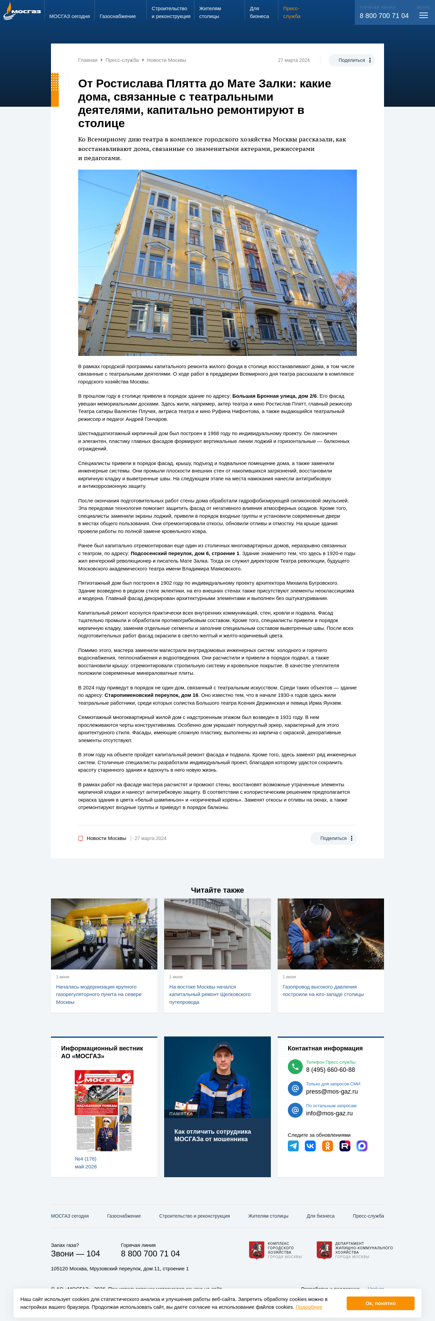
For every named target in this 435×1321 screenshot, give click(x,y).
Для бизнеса (321, 1216)
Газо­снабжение (124, 1216)
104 (93, 1253)
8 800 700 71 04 (384, 15)
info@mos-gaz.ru (329, 1113)
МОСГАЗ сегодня (70, 1216)
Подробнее (309, 1307)
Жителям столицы (268, 1216)
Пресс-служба (368, 1216)
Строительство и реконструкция (194, 1216)
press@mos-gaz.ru (332, 1091)
